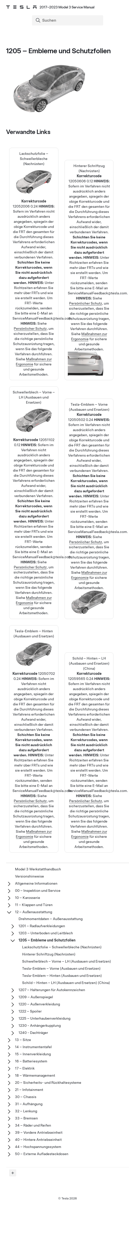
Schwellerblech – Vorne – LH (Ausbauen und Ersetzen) (33, 456)
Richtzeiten (23, 288)
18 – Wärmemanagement (35, 1075)
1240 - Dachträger (33, 1033)
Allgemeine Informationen (36, 883)
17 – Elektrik (25, 1068)
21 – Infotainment (29, 1090)
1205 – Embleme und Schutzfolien (47, 940)
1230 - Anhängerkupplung (40, 1025)
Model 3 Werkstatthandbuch (38, 869)
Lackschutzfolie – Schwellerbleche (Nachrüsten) (33, 218)
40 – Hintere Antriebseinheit (38, 1140)
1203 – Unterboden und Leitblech (46, 933)
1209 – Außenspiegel (36, 997)
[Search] (68, 20)
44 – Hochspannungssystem (38, 1147)
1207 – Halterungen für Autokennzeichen (52, 990)
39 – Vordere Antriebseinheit (38, 1132)
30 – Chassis (25, 1097)
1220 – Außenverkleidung (39, 1004)
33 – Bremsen (26, 1118)
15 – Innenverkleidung (33, 1054)
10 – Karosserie (27, 898)
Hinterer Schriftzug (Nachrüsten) (89, 211)
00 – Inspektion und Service (37, 890)
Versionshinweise (29, 876)
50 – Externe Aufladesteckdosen (41, 1154)
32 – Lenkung (26, 1111)
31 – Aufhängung (28, 1104)
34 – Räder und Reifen (33, 1125)
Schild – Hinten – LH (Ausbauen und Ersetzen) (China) (66, 983)
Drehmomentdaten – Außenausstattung (51, 919)
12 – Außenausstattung (33, 912)
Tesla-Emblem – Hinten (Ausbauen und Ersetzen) (33, 693)
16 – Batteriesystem (31, 1061)
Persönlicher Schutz (30, 328)
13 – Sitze (23, 1040)
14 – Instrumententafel (33, 1047)
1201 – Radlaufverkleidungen (42, 926)
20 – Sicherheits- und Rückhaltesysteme (48, 1082)
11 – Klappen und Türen (34, 905)
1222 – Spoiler (30, 1011)
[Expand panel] (12, 1172)
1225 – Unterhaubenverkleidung (44, 1018)
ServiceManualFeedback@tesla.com (42, 318)
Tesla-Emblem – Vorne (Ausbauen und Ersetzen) (89, 450)
